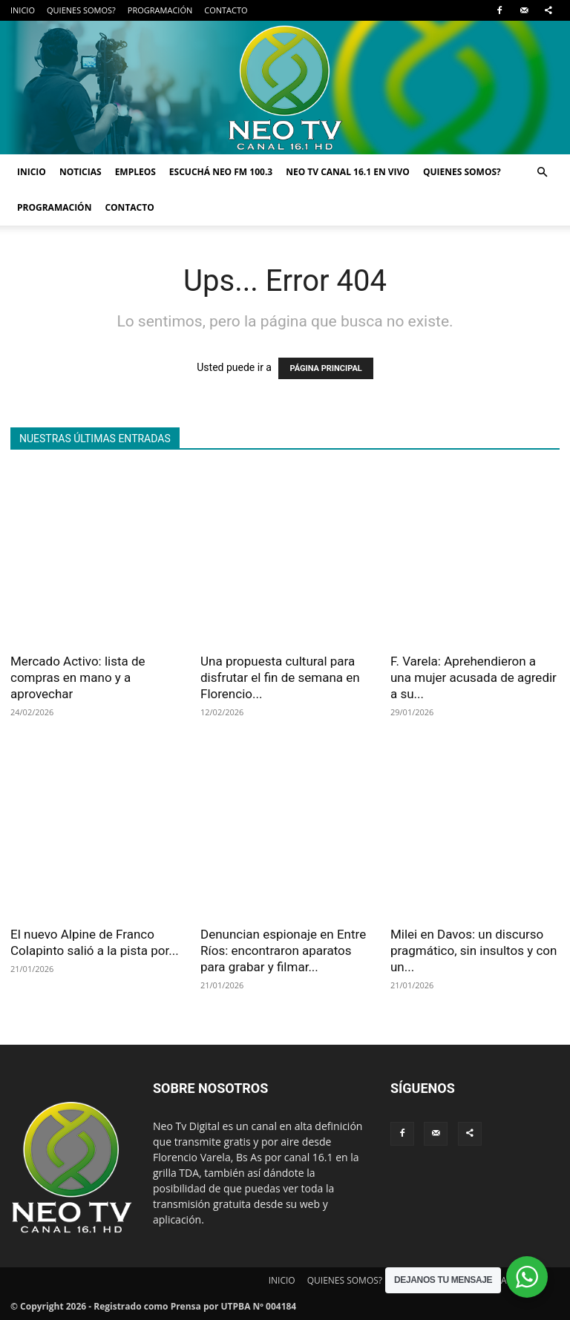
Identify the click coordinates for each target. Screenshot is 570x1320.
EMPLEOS (135, 171)
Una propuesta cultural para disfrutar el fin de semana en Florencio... (280, 677)
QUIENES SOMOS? (81, 10)
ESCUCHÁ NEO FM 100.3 (220, 171)
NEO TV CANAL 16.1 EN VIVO (348, 171)
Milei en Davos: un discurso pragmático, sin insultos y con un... (473, 950)
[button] (542, 172)
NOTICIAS (80, 171)
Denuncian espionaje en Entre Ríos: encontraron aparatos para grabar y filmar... (283, 950)
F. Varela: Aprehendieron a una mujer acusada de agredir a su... (473, 677)
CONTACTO (225, 10)
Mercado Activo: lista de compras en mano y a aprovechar (77, 677)
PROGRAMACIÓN (160, 10)
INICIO (22, 10)
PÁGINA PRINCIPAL (325, 368)
